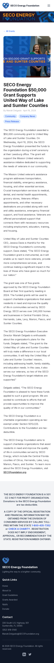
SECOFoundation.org (14, 472)
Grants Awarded (9, 599)
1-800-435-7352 (41, 525)
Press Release (12, 121)
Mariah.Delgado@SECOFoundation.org (20, 634)
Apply (5, 604)
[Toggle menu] (49, 5)
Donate (5, 609)
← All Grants (9, 31)
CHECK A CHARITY (19, 528)
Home (5, 586)
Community (10, 116)
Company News (27, 116)
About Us (6, 590)
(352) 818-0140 (9, 629)
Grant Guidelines (10, 595)
